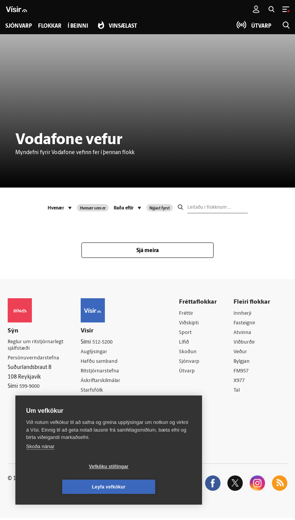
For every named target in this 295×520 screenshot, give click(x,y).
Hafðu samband (102, 362)
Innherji (244, 313)
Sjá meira (147, 251)
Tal (238, 392)
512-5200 (106, 342)
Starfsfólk (94, 391)
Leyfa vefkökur (154, 487)
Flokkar (51, 26)
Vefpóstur (95, 411)
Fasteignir (246, 323)
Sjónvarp (191, 362)
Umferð (92, 401)
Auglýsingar (97, 352)
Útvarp (188, 372)
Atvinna (244, 333)
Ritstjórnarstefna (103, 372)
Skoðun (190, 353)
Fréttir (188, 313)
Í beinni (81, 26)
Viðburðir (246, 343)
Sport (187, 333)
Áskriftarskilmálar (104, 382)
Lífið (186, 343)
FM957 (243, 372)
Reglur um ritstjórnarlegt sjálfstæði (37, 345)
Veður (242, 353)
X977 (241, 382)
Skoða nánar (40, 467)
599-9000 (30, 388)
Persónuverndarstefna (34, 359)
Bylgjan (243, 362)
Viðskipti (191, 323)
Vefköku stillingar (63, 487)
